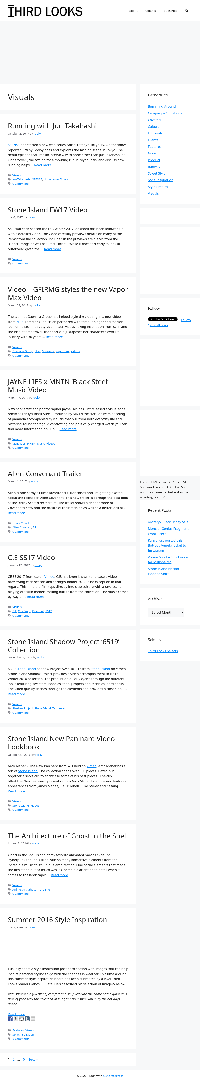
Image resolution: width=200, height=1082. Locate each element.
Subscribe (170, 11)
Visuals (17, 175)
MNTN (31, 443)
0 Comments (20, 184)
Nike (19, 321)
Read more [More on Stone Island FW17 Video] (52, 249)
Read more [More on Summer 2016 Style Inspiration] (16, 1014)
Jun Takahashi (21, 179)
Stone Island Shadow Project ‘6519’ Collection (63, 645)
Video (64, 179)
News (16, 523)
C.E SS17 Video (31, 557)
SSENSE (14, 144)
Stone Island (26, 668)
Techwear (58, 708)
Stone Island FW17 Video (47, 209)
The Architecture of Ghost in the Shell (68, 835)
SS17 (48, 611)
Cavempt (38, 611)
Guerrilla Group (22, 351)
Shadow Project (22, 708)
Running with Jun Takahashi (52, 125)
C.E (14, 611)
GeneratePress (113, 1076)
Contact (150, 11)
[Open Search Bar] (186, 11)
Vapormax (62, 351)
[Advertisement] (100, 50)
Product (154, 160)
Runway (154, 166)
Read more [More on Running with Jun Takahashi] (42, 165)
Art (24, 889)
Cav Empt (24, 611)
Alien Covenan (21, 527)
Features (18, 1030)
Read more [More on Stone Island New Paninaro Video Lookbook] (16, 791)
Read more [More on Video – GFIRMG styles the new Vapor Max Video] (54, 336)
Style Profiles (158, 186)
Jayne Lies (19, 443)
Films (36, 527)
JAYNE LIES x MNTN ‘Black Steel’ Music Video (58, 385)
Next (33, 1059)
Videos (75, 351)
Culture (154, 126)
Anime (16, 889)
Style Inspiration (23, 1034)
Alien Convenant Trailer (45, 473)
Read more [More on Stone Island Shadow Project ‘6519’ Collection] (16, 694)
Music (41, 443)
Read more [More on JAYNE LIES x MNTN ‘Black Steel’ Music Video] (68, 429)
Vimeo (49, 576)
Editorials (155, 133)
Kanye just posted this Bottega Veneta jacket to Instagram (167, 545)
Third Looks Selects (163, 651)
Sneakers (48, 351)
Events (153, 140)
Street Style (157, 173)
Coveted (154, 119)
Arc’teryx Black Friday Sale (168, 522)
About (133, 11)
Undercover (51, 179)
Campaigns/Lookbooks (166, 113)
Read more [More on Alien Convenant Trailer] (16, 512)
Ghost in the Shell (39, 889)
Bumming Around (162, 106)
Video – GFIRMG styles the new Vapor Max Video (68, 293)
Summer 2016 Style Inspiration (57, 919)
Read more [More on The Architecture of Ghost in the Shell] (59, 875)
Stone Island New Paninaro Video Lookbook (61, 742)
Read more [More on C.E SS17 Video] (35, 596)
